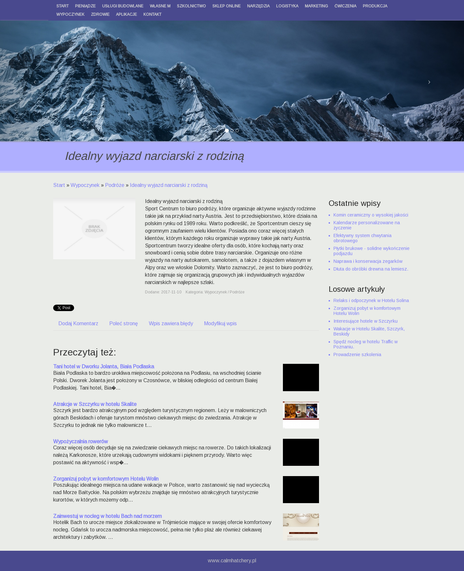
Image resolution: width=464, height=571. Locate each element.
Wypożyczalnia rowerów (80, 441)
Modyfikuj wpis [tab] (220, 323)
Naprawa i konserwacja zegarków (368, 261)
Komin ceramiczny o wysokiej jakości (371, 214)
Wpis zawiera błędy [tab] (171, 323)
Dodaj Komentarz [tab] (78, 323)
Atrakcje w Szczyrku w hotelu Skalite (95, 404)
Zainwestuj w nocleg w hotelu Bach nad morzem (107, 516)
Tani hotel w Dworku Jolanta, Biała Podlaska (103, 366)
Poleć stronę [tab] (123, 323)
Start (59, 185)
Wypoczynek (85, 185)
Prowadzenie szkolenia (357, 354)
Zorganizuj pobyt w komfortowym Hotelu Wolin (106, 479)
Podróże (114, 185)
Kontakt (152, 14)
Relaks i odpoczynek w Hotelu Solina (371, 300)
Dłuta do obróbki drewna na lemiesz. (371, 269)
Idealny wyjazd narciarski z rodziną (169, 185)
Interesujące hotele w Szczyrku (366, 321)
